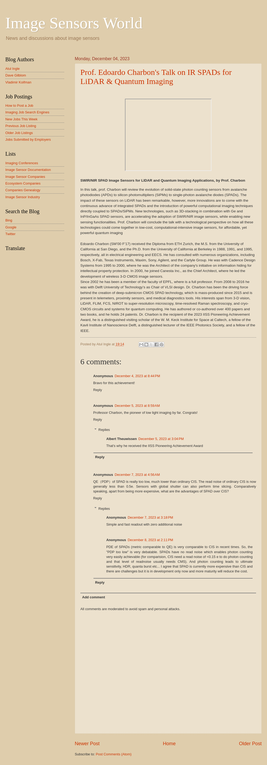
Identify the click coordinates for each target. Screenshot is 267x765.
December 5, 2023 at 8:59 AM (137, 406)
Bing (8, 220)
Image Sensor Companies (25, 177)
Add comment (93, 597)
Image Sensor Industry (22, 197)
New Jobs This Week (21, 119)
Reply (97, 390)
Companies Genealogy (22, 190)
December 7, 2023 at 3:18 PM (150, 517)
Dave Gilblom (15, 75)
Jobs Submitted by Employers (28, 139)
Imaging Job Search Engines (27, 112)
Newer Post (87, 743)
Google (11, 227)
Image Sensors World (74, 23)
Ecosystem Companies (23, 183)
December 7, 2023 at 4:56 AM (137, 475)
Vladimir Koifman (18, 82)
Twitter (10, 234)
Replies (104, 430)
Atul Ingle (12, 69)
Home (169, 743)
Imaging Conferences (21, 163)
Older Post (250, 743)
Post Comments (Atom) (114, 754)
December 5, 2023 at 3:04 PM (161, 439)
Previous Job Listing (20, 126)
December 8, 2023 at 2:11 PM (150, 540)
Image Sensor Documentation (28, 170)
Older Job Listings (19, 133)
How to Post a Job (19, 106)
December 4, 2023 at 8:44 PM (137, 376)
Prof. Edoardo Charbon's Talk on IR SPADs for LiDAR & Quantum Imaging (156, 77)
